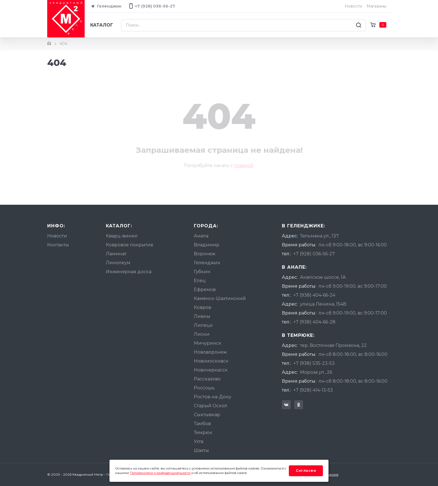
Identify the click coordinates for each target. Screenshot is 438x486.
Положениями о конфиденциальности (160, 473)
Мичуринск (208, 343)
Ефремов (205, 289)
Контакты (58, 244)
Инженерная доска (128, 271)
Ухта (198, 441)
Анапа (201, 236)
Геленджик (105, 6)
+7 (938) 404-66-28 (314, 322)
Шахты (201, 450)
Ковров (202, 307)
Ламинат (116, 253)
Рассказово (207, 379)
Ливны (202, 316)
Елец (200, 280)
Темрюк (203, 432)
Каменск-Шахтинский (220, 298)
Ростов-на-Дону (212, 396)
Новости (353, 6)
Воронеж (204, 253)
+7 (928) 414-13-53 (313, 390)
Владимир (206, 244)
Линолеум (118, 262)
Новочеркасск (211, 370)
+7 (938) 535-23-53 (314, 363)
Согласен (306, 470)
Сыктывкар (207, 414)
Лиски (202, 334)
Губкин (202, 271)
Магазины (376, 6)
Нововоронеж (210, 352)
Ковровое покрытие (129, 244)
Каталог (101, 25)
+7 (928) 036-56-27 (314, 253)
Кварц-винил (122, 236)
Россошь (204, 387)
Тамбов (202, 423)
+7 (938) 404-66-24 (314, 295)
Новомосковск (211, 361)
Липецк (203, 325)
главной (243, 165)
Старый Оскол (210, 405)
